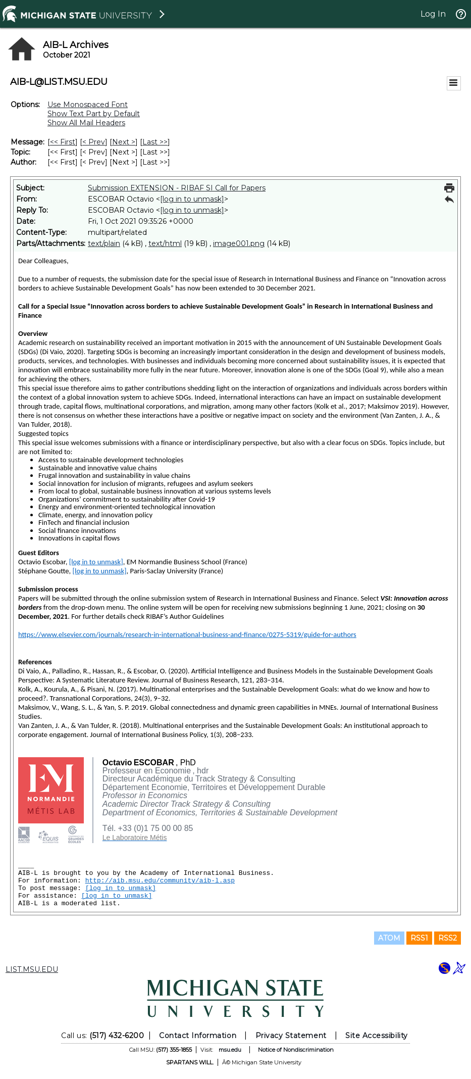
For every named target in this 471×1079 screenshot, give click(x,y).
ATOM (389, 938)
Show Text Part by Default (93, 113)
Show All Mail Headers (86, 122)
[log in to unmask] (192, 199)
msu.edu (230, 1049)
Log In (433, 14)
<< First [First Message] (62, 141)
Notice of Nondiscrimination (296, 1049)
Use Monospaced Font (87, 104)
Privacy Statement (291, 1035)
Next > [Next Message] (123, 141)
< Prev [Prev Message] (93, 141)
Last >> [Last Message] (155, 141)
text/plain (104, 243)
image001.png (239, 243)
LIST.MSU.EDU (32, 969)
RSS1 (419, 938)
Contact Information (197, 1035)
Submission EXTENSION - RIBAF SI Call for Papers (177, 187)
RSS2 (447, 938)
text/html (165, 243)
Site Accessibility (376, 1035)
